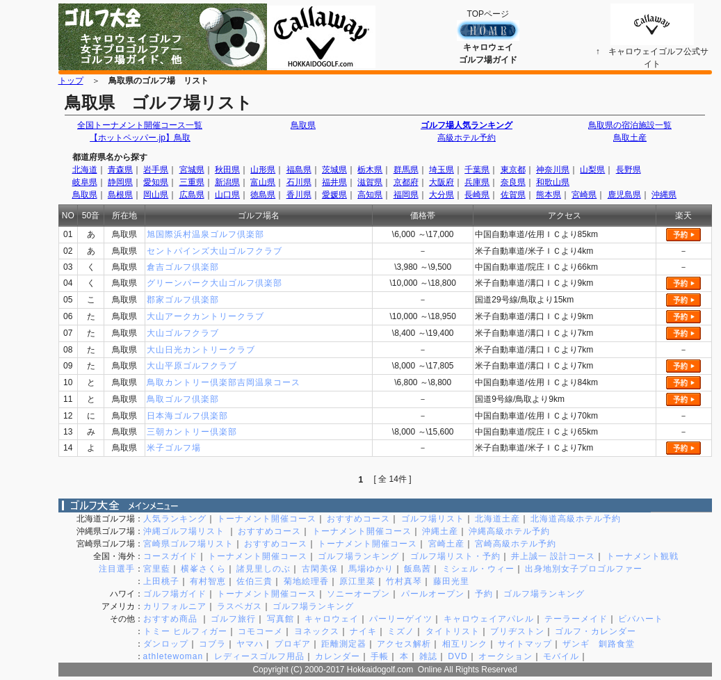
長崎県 (476, 195)
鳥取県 (303, 125)
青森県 (120, 170)
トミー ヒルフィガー (185, 631)
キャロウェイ (332, 619)
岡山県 (155, 195)
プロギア (293, 644)
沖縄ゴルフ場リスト (185, 531)
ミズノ (400, 631)
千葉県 (476, 170)
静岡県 (120, 182)
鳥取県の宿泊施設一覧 (630, 125)
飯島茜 (417, 569)
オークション (505, 656)
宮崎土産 (446, 544)
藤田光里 (451, 581)
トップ (70, 81)
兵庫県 (476, 182)
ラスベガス (239, 606)
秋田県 (227, 170)
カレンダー (337, 656)
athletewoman (173, 656)
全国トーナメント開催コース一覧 (139, 125)
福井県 (334, 182)
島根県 (120, 195)
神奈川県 (552, 170)
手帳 (380, 656)
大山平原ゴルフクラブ (192, 366)
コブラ (212, 644)
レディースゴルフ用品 (259, 656)
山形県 (262, 170)
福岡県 (406, 195)
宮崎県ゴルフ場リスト (188, 544)
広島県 (191, 195)
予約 (484, 594)
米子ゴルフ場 (174, 448)
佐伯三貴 (254, 581)
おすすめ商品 (171, 619)
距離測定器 (343, 644)
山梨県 (592, 170)
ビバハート (640, 619)
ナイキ (363, 631)
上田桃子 (161, 581)
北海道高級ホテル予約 (575, 519)
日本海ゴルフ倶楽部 (187, 416)
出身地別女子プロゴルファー (583, 569)
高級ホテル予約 (466, 138)
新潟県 (227, 182)
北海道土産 (497, 519)
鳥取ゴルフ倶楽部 (183, 399)
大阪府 (441, 182)
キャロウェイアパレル (489, 619)
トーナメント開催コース (266, 519)
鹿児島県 (624, 195)
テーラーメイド (576, 619)
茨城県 (334, 170)
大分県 (441, 195)
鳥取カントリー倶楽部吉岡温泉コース (223, 382)
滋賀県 (369, 182)
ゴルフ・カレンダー (595, 631)
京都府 (406, 182)
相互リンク (464, 644)
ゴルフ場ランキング (358, 556)
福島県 (298, 170)
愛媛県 (334, 195)
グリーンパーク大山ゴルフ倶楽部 (214, 283)
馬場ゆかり (371, 569)
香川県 (298, 195)
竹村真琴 (404, 581)
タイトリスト (453, 631)
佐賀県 (513, 195)
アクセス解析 (404, 644)
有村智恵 (208, 581)
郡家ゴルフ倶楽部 (183, 300)
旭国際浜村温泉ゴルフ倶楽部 (205, 234)
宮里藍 (156, 569)
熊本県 (548, 195)
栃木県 (369, 170)
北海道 (84, 170)
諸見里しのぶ (263, 569)
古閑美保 (320, 569)
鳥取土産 (630, 138)
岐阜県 (84, 182)
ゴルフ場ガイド (174, 594)
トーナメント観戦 (642, 556)
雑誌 (428, 656)
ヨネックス (316, 631)
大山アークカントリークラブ (205, 316)
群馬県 (406, 170)
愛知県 (155, 182)
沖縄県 (664, 195)
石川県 (298, 182)
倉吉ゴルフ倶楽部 (183, 267)
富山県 (262, 182)
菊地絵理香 (306, 581)
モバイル (561, 656)
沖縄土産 (440, 531)
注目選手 (117, 569)
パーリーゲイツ (400, 619)
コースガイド (170, 556)
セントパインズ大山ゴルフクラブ (214, 251)
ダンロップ (165, 644)
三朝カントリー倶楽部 (192, 432)
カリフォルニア (174, 606)
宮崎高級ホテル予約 (515, 544)
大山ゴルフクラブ (183, 333)
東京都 (513, 170)
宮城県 (191, 170)
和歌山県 (552, 182)
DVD (457, 656)
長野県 (628, 170)
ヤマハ (250, 644)
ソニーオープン (358, 594)
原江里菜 (357, 581)
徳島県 (262, 195)
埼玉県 (441, 170)
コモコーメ (260, 631)
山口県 (227, 195)
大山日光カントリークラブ (201, 350)
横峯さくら (203, 569)
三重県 (191, 182)
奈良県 (513, 182)
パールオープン (432, 594)
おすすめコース (358, 519)
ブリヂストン (517, 631)
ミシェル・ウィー (478, 569)
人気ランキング (174, 519)
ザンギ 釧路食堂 (598, 644)
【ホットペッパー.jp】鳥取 (140, 138)
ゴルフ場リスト (432, 519)
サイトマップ (525, 644)
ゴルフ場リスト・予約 (455, 556)
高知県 (369, 195)
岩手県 (155, 170)
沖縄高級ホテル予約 (509, 531)
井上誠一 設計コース (553, 556)
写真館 (280, 619)
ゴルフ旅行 (233, 619)
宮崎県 (584, 195)
